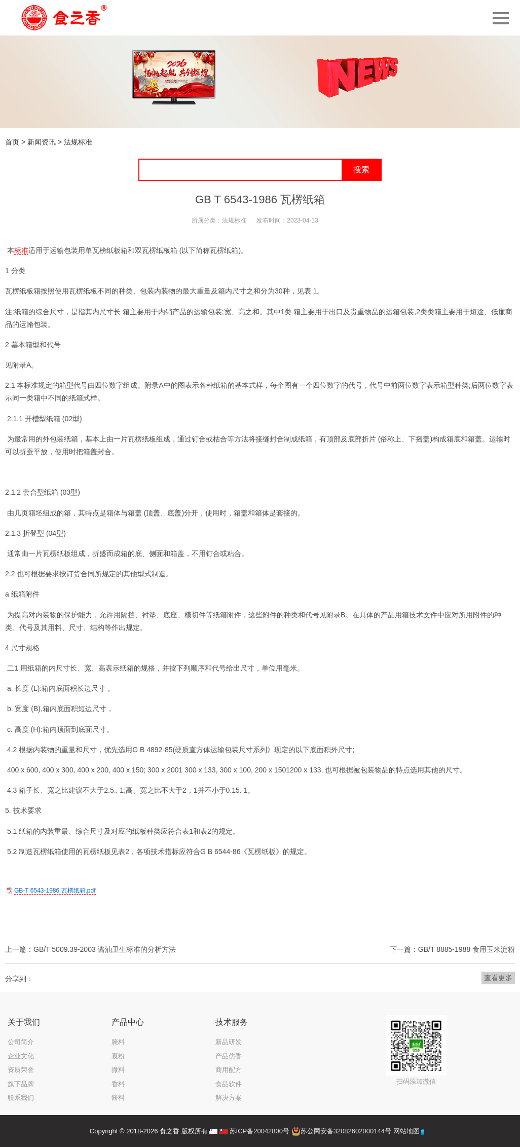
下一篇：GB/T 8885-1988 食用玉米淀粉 (452, 949)
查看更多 (498, 978)
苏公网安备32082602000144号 (346, 1131)
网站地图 (406, 1131)
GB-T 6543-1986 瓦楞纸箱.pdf (55, 890)
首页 (12, 142)
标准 (21, 250)
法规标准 (78, 142)
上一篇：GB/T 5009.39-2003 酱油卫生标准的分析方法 (90, 949)
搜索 (361, 169)
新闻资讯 (41, 142)
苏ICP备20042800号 (260, 1131)
